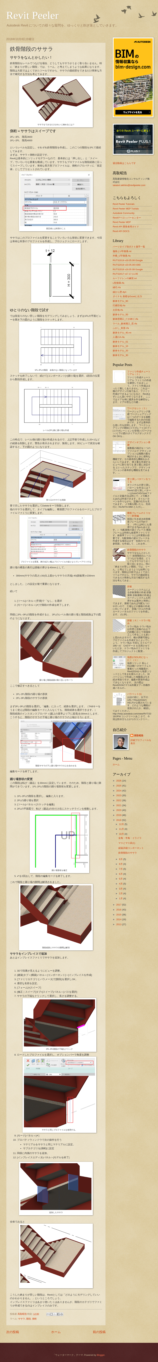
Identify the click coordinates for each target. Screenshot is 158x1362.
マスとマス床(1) (126, 843)
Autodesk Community (123, 213)
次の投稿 (12, 1332)
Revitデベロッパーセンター (127, 217)
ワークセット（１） (137, 408)
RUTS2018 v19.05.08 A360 (127, 264)
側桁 (34, 1318)
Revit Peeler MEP (122, 222)
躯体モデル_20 (120, 350)
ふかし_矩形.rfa (121, 328)
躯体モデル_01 (120, 341)
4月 (121, 883)
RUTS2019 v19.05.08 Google (128, 260)
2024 (119, 790)
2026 (119, 780)
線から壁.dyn (119, 292)
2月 (121, 893)
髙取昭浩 (138, 735)
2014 (119, 919)
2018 (119, 820)
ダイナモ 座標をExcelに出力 (127, 296)
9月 (121, 859)
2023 (119, 795)
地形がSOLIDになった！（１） (137, 658)
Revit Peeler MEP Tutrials (126, 208)
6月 (121, 874)
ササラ (21, 1318)
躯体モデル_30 (120, 355)
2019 (119, 815)
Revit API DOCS (121, 231)
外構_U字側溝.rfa (121, 255)
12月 (121, 824)
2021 (119, 805)
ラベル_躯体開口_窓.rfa (125, 323)
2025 (119, 785)
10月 (121, 834)
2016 (119, 909)
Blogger (101, 1355)
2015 (119, 914)
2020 (119, 810)
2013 (119, 924)
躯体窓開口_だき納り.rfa (125, 319)
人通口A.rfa (118, 337)
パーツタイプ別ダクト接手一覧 (129, 246)
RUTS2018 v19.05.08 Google (128, 269)
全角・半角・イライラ (129, 838)
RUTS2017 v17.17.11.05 (125, 274)
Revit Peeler (32, 15)
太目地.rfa (118, 310)
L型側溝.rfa (118, 283)
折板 (129, 586)
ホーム (56, 1332)
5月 (121, 878)
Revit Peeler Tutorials (123, 204)
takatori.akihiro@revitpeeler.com (129, 185)
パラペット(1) (134, 694)
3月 (121, 888)
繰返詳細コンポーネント (131, 848)
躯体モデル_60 (120, 301)
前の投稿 (99, 1332)
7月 (121, 869)
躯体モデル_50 (120, 314)
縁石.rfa (117, 287)
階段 (28, 1318)
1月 (121, 898)
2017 (119, 904)
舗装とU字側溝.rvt (122, 251)
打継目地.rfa (119, 305)
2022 (119, 800)
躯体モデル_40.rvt (122, 332)
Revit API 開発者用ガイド (126, 226)
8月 (121, 864)
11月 (121, 829)
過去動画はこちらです (124, 163)
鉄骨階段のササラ (136, 549)
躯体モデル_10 (120, 346)
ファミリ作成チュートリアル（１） (138, 373)
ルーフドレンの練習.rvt (125, 278)
